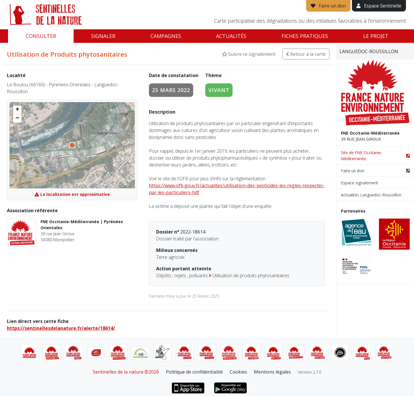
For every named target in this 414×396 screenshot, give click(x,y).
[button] (17, 110)
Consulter (41, 35)
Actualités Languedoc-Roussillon (371, 195)
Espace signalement (359, 182)
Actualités (231, 35)
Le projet (375, 35)
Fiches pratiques (304, 35)
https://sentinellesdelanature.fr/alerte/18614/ (61, 328)
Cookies (238, 372)
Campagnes (165, 35)
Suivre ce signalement (248, 54)
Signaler (103, 35)
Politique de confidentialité (194, 372)
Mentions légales (272, 372)
